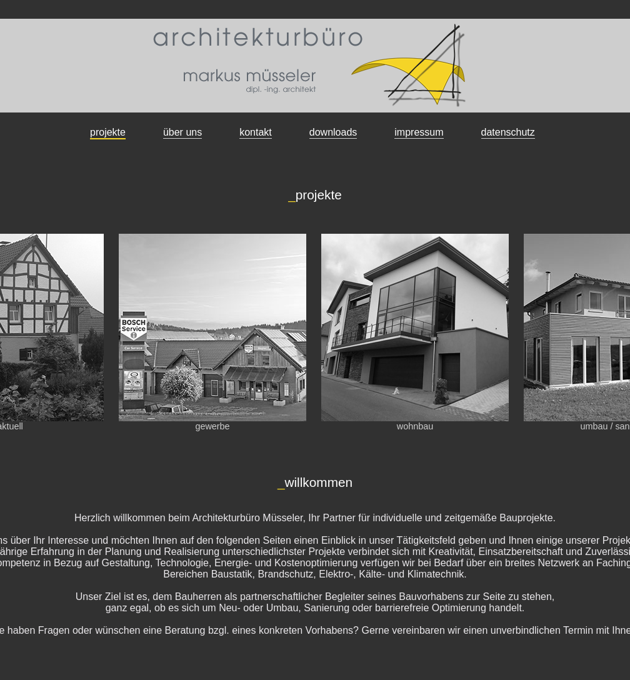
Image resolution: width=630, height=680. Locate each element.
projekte (108, 132)
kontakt (255, 132)
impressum (418, 132)
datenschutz (508, 132)
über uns (182, 132)
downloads (333, 132)
